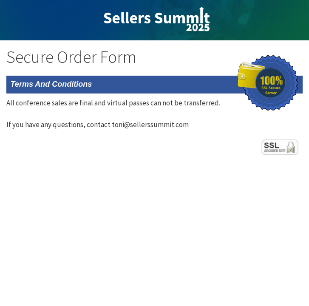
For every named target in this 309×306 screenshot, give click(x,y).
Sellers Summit (157, 19)
